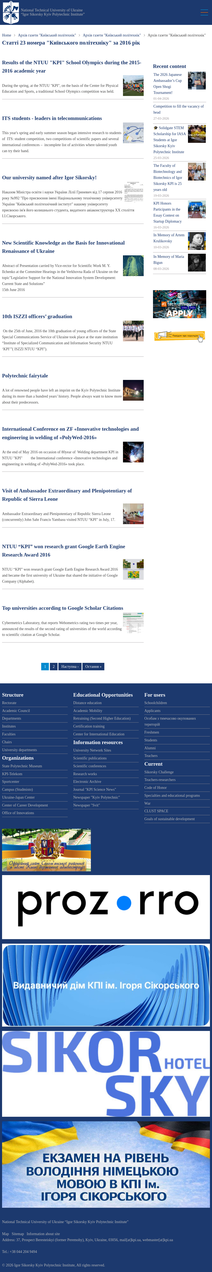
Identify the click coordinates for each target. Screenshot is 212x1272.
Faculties (9, 734)
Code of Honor (155, 788)
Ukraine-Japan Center (18, 797)
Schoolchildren (155, 703)
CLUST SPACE (156, 811)
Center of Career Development (25, 805)
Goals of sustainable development (169, 819)
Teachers (151, 756)
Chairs (7, 742)
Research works (85, 774)
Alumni (150, 748)
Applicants (152, 711)
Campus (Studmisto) (17, 789)
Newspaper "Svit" (86, 805)
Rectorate (9, 703)
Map (5, 1234)
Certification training (89, 726)
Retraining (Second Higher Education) (102, 718)
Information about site (43, 1234)
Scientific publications (90, 758)
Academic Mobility (87, 711)
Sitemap (18, 1234)
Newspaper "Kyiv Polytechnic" (96, 797)
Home (6, 35)
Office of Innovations (18, 813)
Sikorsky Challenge (159, 772)
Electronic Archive (87, 782)
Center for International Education (98, 734)
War (147, 803)
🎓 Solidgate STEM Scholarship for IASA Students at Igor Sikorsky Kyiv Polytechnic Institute (169, 140)
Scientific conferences (89, 766)
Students (150, 740)
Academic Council (16, 711)
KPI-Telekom (12, 774)
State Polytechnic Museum (22, 766)
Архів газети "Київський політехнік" (47, 35)
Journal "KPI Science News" (94, 789)
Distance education (87, 703)
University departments (19, 750)
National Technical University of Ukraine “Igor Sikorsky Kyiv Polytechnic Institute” (53, 12)
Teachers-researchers (160, 780)
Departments (11, 718)
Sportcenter (10, 782)
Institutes (9, 726)
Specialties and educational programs (172, 795)
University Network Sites (92, 750)
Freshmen (151, 732)
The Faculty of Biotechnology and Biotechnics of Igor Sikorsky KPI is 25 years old (167, 178)
